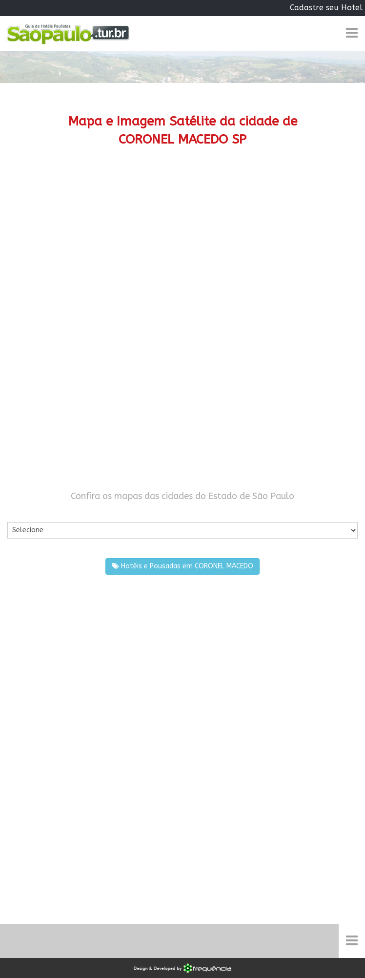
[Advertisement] (182, 241)
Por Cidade (24, 512)
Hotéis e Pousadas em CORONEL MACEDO (182, 566)
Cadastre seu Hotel (326, 7)
